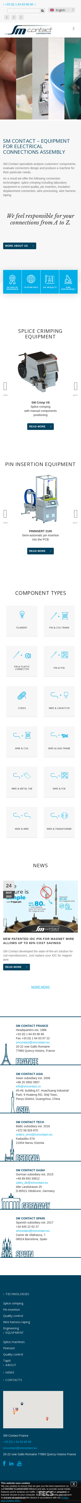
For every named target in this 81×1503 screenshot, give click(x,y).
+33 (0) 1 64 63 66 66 (18, 4)
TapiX (7, 1360)
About (10, 1364)
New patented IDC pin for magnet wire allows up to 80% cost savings (38, 941)
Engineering (11, 1328)
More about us (20, 246)
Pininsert (9, 1348)
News (9, 1372)
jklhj (59, 621)
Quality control (13, 1315)
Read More (41, 426)
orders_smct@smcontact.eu (34, 1134)
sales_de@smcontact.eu (32, 1182)
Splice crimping (13, 1303)
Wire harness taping (16, 1322)
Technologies (17, 1294)
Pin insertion (11, 1309)
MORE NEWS (40, 987)
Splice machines (14, 1341)
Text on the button (21, 621)
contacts (13, 1379)
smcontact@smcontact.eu (33, 1042)
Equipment (14, 1332)
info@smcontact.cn (28, 1086)
